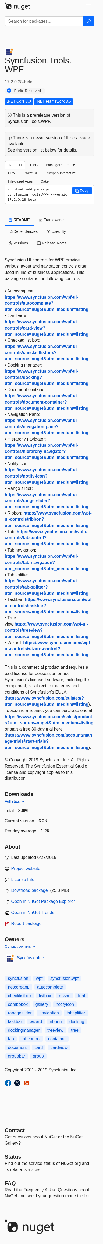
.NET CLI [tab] (15, 165)
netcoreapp (19, 987)
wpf (39, 978)
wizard (36, 1021)
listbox (45, 995)
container (57, 1039)
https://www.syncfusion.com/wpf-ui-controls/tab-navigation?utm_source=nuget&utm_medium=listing (46, 562)
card (38, 1047)
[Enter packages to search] (44, 21)
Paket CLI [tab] (31, 173)
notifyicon (65, 1004)
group (38, 1056)
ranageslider (20, 1013)
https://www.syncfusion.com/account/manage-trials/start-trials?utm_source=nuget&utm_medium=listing (48, 741)
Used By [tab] (56, 231)
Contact (15, 1130)
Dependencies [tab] (23, 231)
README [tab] (19, 220)
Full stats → (15, 801)
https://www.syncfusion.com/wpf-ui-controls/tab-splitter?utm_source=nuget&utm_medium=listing (46, 587)
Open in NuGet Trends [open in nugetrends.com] (32, 912)
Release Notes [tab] (52, 243)
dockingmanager (24, 1030)
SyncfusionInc (30, 958)
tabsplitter (75, 1013)
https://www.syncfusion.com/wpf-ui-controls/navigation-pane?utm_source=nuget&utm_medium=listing (46, 426)
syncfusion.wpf (64, 978)
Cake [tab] (45, 181)
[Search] (88, 21)
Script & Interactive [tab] (61, 173)
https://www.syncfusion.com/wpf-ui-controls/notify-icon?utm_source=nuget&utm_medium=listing (46, 476)
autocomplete (50, 987)
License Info (22, 879)
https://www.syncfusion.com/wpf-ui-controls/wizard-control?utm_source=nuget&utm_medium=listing (48, 648)
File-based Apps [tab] (20, 181)
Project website (26, 868)
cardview (59, 1047)
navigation (49, 1013)
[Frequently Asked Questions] (10, 1183)
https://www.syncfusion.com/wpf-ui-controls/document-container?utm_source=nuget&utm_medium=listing (46, 402)
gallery (41, 1004)
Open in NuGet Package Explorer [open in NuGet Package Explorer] (43, 901)
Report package (26, 923)
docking (76, 1021)
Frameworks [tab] (51, 220)
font (81, 995)
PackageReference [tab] (60, 165)
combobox (18, 1004)
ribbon (56, 1021)
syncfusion (18, 978)
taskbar (15, 1021)
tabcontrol (31, 1039)
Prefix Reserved (27, 91)
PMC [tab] (34, 165)
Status (13, 1157)
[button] (82, 190)
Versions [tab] (18, 243)
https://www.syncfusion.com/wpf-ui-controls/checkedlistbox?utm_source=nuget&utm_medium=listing (46, 352)
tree (75, 1030)
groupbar (16, 1056)
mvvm (64, 995)
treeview (55, 1030)
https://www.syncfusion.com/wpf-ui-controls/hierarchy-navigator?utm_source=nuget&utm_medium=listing (46, 451)
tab (11, 1039)
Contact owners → (20, 946)
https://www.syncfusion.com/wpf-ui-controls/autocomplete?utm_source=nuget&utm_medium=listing (46, 303)
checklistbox (19, 995)
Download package (29, 890)
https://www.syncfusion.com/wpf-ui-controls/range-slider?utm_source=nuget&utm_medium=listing (46, 500)
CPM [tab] (12, 173)
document (17, 1047)
